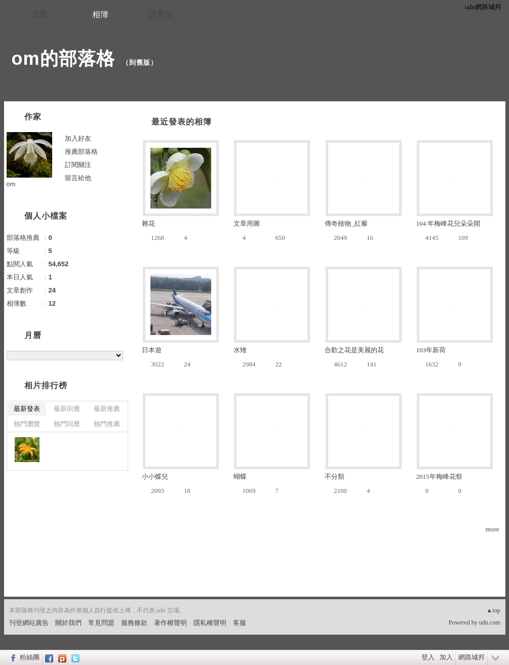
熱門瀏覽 (27, 424)
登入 (428, 657)
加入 (446, 657)
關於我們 (68, 623)
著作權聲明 (170, 623)
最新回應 (67, 408)
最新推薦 (107, 408)
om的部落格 (63, 58)
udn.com (489, 622)
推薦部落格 (81, 151)
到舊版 (139, 62)
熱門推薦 (107, 424)
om (11, 184)
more (492, 529)
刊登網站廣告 (29, 623)
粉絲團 (30, 657)
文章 (39, 14)
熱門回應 (67, 424)
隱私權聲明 (209, 623)
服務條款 (134, 623)
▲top (493, 610)
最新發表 (27, 408)
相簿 (100, 14)
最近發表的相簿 (181, 121)
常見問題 (101, 623)
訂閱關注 (78, 165)
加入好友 (78, 138)
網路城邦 (471, 657)
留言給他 (78, 178)
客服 (239, 623)
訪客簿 (161, 14)
